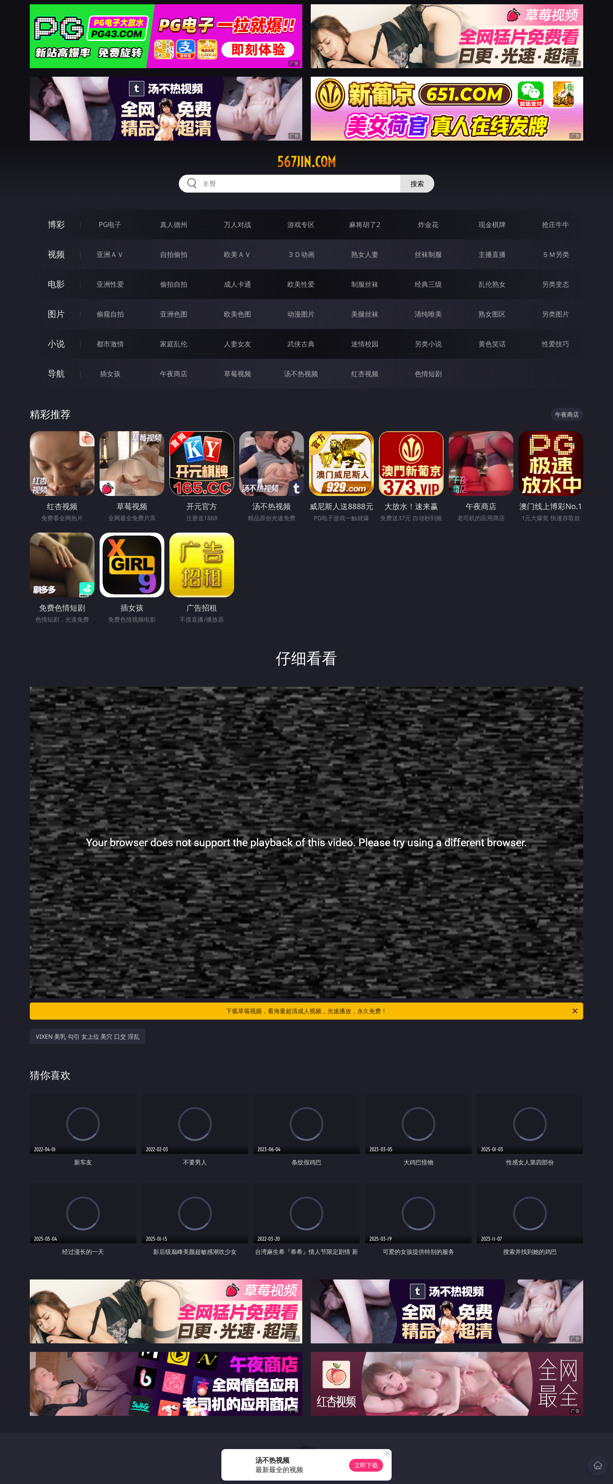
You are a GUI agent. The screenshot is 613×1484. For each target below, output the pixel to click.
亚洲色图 (173, 314)
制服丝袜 (364, 284)
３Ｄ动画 (301, 254)
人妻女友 (237, 344)
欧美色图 (237, 314)
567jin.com (306, 161)
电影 (56, 284)
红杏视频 (364, 373)
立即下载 (366, 1465)
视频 (56, 254)
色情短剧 (428, 373)
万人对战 (237, 224)
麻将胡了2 (364, 224)
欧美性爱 (301, 284)
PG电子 (110, 224)
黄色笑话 (492, 344)
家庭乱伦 (173, 344)
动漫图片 (301, 314)
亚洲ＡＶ (110, 254)
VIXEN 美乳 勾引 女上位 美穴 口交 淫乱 (88, 1036)
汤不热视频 (301, 373)
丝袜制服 (428, 254)
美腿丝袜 (364, 314)
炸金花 (428, 224)
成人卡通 (237, 284)
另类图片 (555, 314)
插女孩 (110, 373)
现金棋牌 (492, 224)
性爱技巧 (555, 344)
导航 (56, 373)
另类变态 (555, 284)
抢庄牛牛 (555, 224)
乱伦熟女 (492, 284)
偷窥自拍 (110, 314)
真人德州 (173, 224)
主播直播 (492, 254)
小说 (56, 343)
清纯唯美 (428, 314)
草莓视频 (237, 373)
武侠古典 (301, 344)
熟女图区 (492, 314)
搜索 (417, 183)
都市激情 (110, 344)
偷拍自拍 (173, 284)
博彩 (56, 224)
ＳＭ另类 (555, 254)
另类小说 (428, 344)
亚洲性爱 (110, 284)
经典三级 (428, 284)
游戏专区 (301, 224)
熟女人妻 (364, 254)
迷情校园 (364, 344)
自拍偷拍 (173, 254)
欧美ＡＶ (237, 254)
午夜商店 (173, 373)
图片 (56, 314)
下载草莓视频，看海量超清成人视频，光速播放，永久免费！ (402, 1011)
